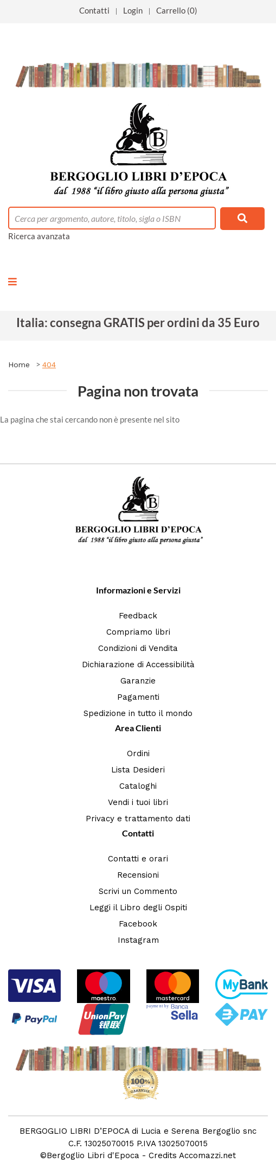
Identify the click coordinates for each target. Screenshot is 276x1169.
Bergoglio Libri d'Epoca (93, 1155)
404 (49, 364)
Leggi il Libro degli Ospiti (138, 907)
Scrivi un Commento (138, 891)
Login (133, 10)
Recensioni (138, 875)
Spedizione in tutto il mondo (138, 713)
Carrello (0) (176, 10)
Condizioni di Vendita (138, 648)
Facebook (138, 924)
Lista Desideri (138, 770)
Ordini (138, 753)
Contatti (94, 10)
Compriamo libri (138, 632)
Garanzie (138, 681)
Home (19, 364)
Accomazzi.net (207, 1155)
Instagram (138, 940)
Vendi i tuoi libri (138, 802)
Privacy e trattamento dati (138, 818)
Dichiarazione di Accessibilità (138, 664)
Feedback (138, 616)
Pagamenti (138, 697)
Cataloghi (138, 786)
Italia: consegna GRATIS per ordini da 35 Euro (138, 322)
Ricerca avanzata (39, 236)
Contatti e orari (138, 859)
